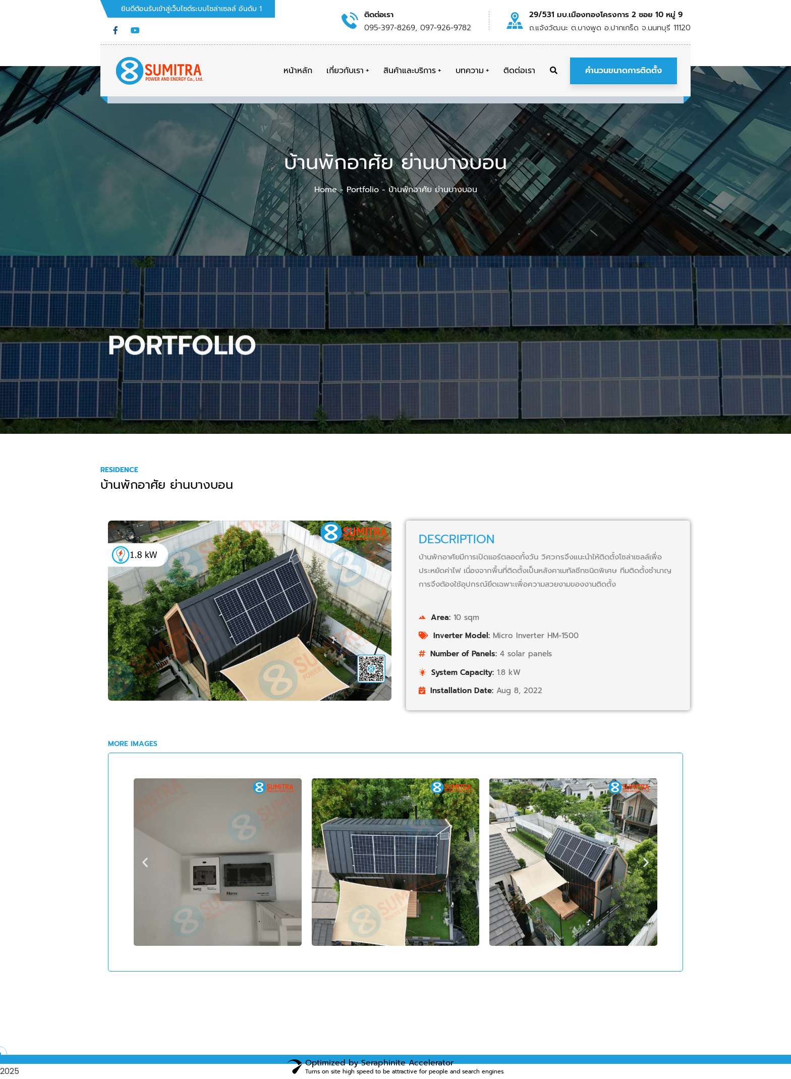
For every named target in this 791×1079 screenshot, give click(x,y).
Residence (119, 470)
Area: (619, 617)
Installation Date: (640, 690)
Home (325, 190)
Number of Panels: (642, 653)
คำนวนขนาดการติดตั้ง (623, 71)
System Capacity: (641, 672)
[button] (145, 862)
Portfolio (363, 190)
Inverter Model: (640, 635)
